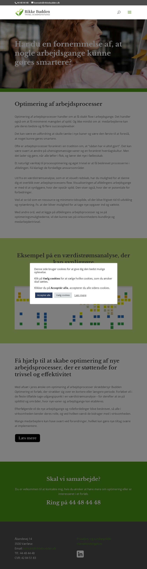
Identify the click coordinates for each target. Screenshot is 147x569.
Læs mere (80, 295)
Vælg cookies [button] (63, 295)
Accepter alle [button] (43, 295)
